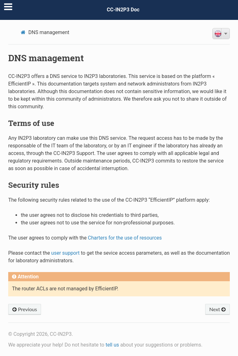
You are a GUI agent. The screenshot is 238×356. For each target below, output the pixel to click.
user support (65, 253)
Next (217, 309)
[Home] (24, 32)
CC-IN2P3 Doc (123, 10)
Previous (24, 309)
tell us (112, 345)
